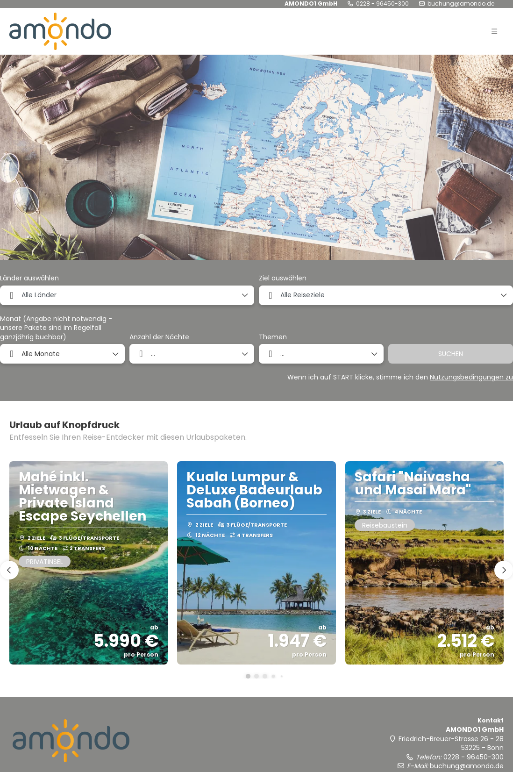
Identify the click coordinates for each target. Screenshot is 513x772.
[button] (494, 31)
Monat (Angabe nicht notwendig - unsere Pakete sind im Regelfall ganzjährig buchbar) (56, 328)
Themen (273, 337)
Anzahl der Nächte (159, 337)
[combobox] (127, 295)
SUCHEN (450, 353)
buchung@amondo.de (461, 3)
